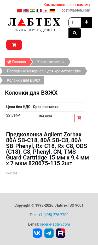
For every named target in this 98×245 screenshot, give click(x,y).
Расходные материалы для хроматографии (44, 71)
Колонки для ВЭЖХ (23, 80)
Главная (18, 61)
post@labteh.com (75, 10)
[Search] (74, 22)
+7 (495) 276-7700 (53, 215)
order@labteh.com (55, 224)
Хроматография (51, 62)
